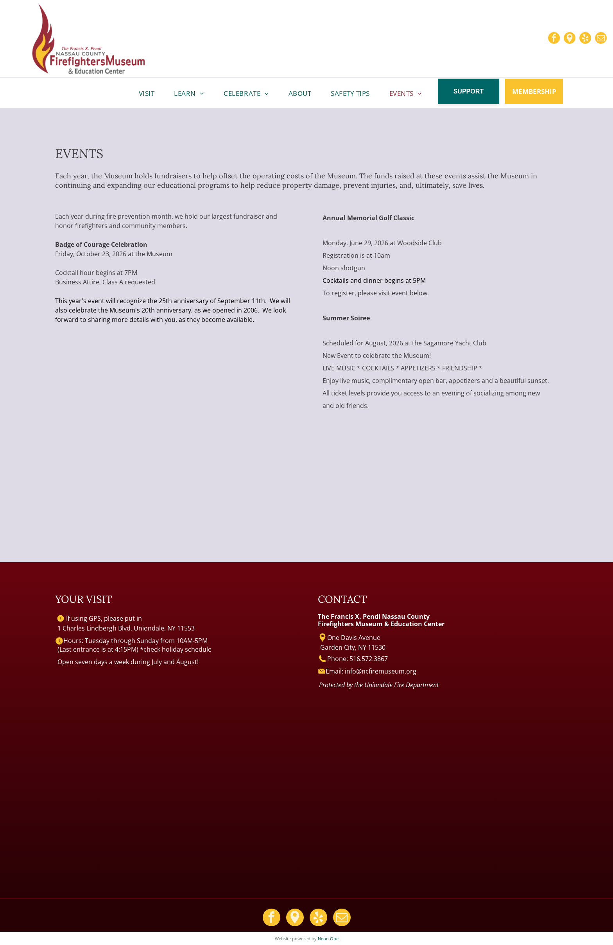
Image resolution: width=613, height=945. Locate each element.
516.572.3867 (369, 658)
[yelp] (585, 39)
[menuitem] (147, 93)
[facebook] (554, 39)
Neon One (328, 938)
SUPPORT (468, 91)
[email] (601, 39)
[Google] (569, 39)
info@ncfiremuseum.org (380, 671)
